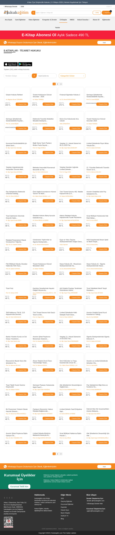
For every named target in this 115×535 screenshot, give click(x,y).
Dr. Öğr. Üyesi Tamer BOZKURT (68, 148)
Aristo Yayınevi (64, 244)
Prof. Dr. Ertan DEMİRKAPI (94, 389)
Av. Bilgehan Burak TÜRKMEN (14, 99)
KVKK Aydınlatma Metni (49, 528)
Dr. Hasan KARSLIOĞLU (66, 196)
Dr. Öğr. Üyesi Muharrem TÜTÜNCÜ (42, 413)
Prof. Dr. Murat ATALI (92, 244)
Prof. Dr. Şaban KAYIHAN (94, 148)
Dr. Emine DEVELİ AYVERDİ (40, 220)
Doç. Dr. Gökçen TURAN (12, 389)
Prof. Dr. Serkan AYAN (12, 293)
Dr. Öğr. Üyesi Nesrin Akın (13, 341)
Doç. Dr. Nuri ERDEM (92, 317)
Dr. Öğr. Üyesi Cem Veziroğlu (14, 148)
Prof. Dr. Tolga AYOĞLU (39, 148)
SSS (22, 6)
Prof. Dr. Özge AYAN (65, 172)
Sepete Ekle (21, 104)
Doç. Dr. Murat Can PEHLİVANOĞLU (16, 413)
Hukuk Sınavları (83, 20)
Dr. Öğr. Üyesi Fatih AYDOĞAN (41, 389)
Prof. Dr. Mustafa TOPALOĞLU (41, 341)
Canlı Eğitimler (20, 20)
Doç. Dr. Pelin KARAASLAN (40, 172)
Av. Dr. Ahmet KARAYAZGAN (67, 99)
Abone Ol (96, 20)
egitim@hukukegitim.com (95, 511)
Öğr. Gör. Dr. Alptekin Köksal (13, 244)
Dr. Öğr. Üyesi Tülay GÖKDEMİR (68, 293)
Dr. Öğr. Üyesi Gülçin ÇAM (94, 196)
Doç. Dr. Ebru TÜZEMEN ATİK (14, 438)
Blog (62, 519)
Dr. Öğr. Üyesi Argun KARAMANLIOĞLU (97, 438)
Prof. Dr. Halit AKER (92, 365)
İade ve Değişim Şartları (65, 528)
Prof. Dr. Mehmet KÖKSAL (40, 365)
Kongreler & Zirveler (49, 20)
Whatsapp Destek (10, 6)
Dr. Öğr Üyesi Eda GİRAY (93, 413)
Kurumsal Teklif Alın (19, 486)
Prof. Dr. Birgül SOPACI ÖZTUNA (42, 438)
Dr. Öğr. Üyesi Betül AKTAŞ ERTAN (69, 220)
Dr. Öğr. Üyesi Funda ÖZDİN (13, 220)
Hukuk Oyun (65, 510)
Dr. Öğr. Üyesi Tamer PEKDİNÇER (69, 341)
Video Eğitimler (34, 20)
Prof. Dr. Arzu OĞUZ (92, 220)
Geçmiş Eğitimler (66, 501)
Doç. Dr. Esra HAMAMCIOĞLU (68, 389)
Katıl (104, 42)
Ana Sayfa (8, 20)
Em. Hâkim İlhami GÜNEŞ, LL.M (41, 196)
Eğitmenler (106, 20)
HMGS (72, 20)
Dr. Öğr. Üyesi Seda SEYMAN (14, 172)
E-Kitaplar (63, 20)
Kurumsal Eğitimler (67, 504)
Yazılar (57, 27)
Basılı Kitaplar (65, 513)
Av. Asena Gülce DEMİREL (40, 123)
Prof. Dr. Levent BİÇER (93, 99)
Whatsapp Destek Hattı (94, 503)
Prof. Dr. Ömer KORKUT (12, 196)
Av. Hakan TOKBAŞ (38, 99)
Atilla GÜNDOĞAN (65, 123)
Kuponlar (64, 507)
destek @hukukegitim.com (95, 500)
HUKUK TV (64, 516)
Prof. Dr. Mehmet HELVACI (94, 172)
